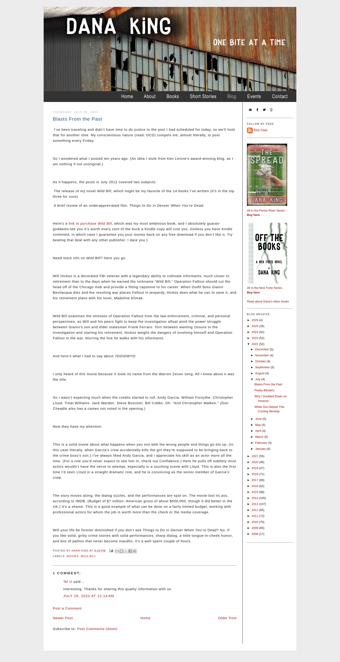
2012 (255, 510)
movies (73, 556)
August (260, 373)
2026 (255, 320)
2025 (255, 326)
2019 (255, 468)
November (262, 355)
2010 (255, 522)
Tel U (67, 582)
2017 (255, 480)
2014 (255, 498)
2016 (255, 486)
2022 (255, 344)
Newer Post (63, 618)
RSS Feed (260, 130)
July (258, 379)
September (263, 367)
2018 (255, 474)
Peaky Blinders (264, 390)
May (258, 425)
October (261, 361)
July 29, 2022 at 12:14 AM (88, 596)
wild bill (88, 556)
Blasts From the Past (268, 384)
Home (145, 618)
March (259, 436)
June (259, 419)
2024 (255, 332)
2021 (255, 456)
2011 (255, 516)
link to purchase (90, 223)
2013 (255, 504)
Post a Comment (67, 608)
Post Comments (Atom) (97, 629)
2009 (255, 528)
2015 (255, 492)
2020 (255, 462)
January (261, 448)
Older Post (227, 618)
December (262, 349)
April (258, 431)
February (261, 442)
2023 (255, 338)
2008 (255, 534)
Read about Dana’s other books (268, 301)
